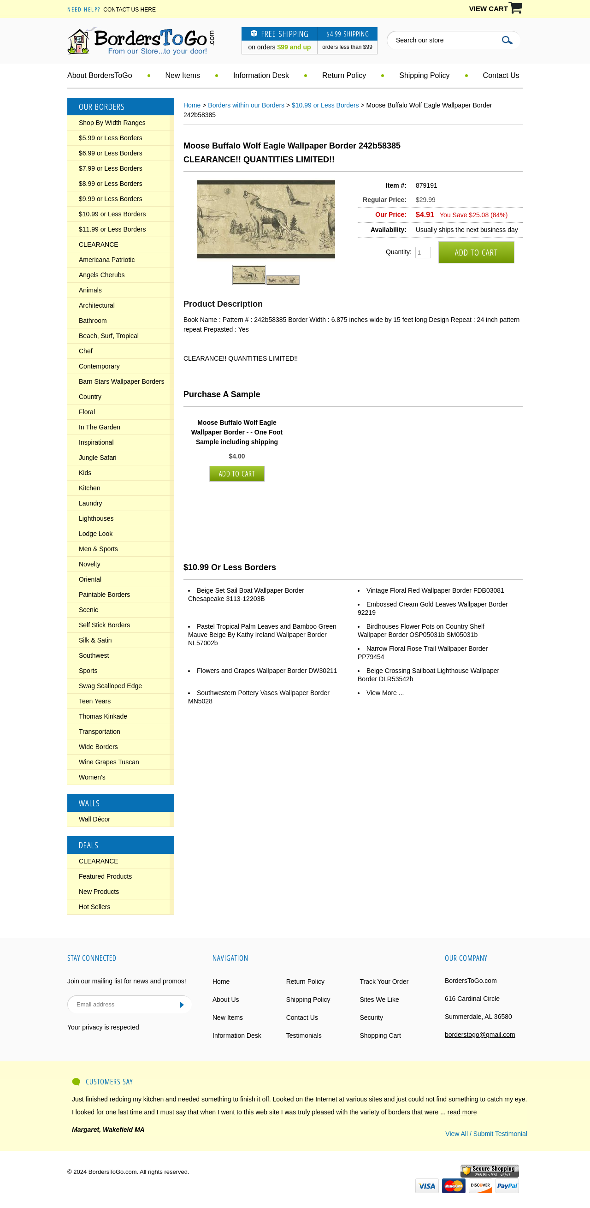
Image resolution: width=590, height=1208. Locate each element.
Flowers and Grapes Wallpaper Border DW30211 (267, 670)
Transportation (99, 731)
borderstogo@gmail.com (480, 1034)
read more (462, 1112)
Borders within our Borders (246, 105)
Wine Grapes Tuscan (109, 762)
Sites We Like (379, 999)
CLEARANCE (98, 244)
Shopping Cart (380, 1035)
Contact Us (501, 75)
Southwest (94, 655)
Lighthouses (96, 518)
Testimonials (304, 1035)
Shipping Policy (424, 75)
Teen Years (95, 701)
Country (90, 396)
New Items (183, 75)
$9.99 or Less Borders (110, 198)
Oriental (90, 579)
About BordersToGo (99, 75)
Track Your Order (384, 981)
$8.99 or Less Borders (110, 183)
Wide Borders (98, 746)
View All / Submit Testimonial (486, 1133)
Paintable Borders (104, 594)
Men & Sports (98, 549)
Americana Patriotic (107, 259)
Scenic (88, 609)
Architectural (97, 305)
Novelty (89, 564)
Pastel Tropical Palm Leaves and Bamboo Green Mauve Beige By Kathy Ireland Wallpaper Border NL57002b (262, 635)
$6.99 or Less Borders (110, 153)
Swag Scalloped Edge (110, 686)
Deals (89, 845)
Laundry (90, 503)
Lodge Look (95, 533)
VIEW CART (488, 8)
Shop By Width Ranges (112, 122)
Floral (87, 412)
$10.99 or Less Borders (112, 214)
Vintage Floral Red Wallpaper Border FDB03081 (435, 590)
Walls (89, 803)
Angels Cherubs (102, 275)
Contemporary (99, 366)
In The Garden (99, 427)
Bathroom (93, 320)
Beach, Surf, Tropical (109, 335)
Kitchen (89, 488)
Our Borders (102, 107)
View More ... (385, 692)
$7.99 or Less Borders (110, 168)
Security (371, 1017)
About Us (225, 999)
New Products (99, 891)
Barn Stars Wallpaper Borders (121, 381)
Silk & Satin (95, 640)
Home (192, 105)
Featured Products (105, 876)
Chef (86, 351)
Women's (92, 777)
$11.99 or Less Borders (112, 229)
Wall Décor (94, 819)
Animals (90, 290)
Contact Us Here (129, 9)
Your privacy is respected (103, 1027)
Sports (88, 670)
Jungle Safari (98, 457)
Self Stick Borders (104, 625)
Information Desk (261, 75)
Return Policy (344, 75)
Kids (85, 472)
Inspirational (96, 442)
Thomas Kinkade (103, 716)
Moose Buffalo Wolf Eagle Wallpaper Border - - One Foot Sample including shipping (237, 432)
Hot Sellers (94, 906)
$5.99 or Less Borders (110, 138)
